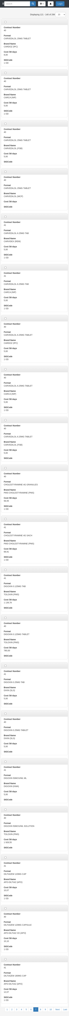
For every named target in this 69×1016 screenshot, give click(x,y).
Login (60, 4)
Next (57, 1009)
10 (50, 1009)
